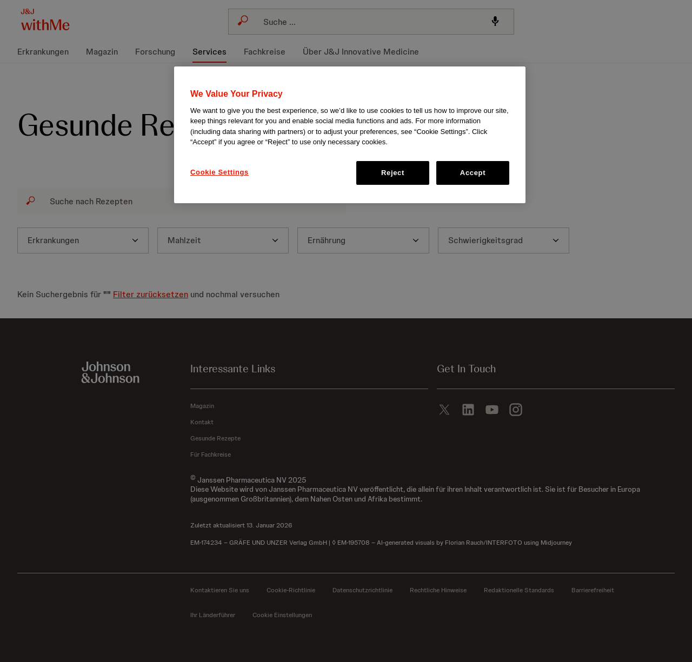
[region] (349, 135)
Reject (392, 173)
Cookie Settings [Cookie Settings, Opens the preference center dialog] (219, 172)
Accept (472, 173)
